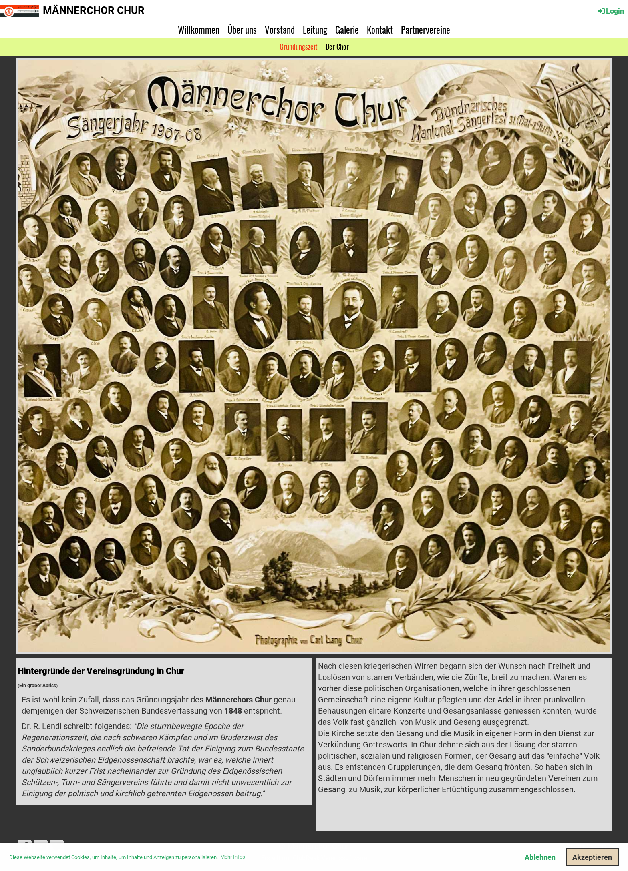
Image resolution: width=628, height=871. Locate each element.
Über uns (242, 29)
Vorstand (280, 29)
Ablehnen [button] (540, 857)
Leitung (315, 29)
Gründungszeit (299, 46)
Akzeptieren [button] (592, 857)
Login (610, 11)
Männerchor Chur (94, 10)
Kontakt (380, 29)
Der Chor (337, 46)
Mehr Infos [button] (232, 857)
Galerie (347, 29)
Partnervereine (425, 29)
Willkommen (198, 29)
